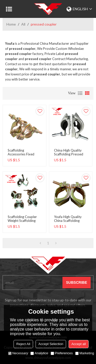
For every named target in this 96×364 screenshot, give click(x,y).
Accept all (78, 344)
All (23, 24)
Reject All (23, 344)
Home (11, 24)
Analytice (39, 353)
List (80, 93)
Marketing (84, 353)
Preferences (62, 353)
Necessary (18, 353)
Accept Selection (50, 344)
